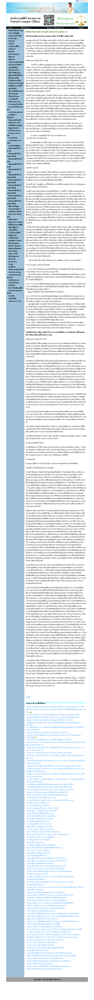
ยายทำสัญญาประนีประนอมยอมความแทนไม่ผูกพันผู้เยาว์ (47, 900)
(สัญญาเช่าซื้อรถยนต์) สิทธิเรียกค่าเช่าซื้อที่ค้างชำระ (45, 958)
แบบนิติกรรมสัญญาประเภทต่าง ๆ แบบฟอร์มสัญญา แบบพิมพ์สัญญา (50, 877)
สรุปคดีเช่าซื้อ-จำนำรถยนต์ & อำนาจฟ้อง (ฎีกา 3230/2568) (47, 732)
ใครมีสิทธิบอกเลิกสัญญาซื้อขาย (38, 821)
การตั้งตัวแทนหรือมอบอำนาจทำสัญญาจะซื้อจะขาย (45, 940)
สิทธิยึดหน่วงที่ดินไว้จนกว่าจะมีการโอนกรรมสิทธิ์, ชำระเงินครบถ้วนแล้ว (52, 937)
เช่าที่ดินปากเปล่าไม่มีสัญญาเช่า (38, 803)
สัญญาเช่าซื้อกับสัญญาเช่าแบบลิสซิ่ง (39, 963)
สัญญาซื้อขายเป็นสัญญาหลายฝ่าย (39, 853)
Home (11, 28)
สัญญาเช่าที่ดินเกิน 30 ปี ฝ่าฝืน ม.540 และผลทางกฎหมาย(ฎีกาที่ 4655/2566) (53, 717)
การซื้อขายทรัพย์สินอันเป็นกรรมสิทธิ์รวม (41, 845)
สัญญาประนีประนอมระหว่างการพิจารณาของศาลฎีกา (46, 869)
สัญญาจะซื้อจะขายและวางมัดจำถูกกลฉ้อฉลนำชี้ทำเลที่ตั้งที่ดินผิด (50, 903)
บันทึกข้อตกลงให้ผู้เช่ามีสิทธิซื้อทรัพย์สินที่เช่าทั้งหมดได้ (46, 898)
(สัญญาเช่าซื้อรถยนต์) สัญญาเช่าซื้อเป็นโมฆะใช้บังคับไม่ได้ (48, 792)
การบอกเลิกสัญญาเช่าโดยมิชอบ (38, 805)
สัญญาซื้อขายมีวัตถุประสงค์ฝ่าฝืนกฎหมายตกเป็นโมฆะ (46, 858)
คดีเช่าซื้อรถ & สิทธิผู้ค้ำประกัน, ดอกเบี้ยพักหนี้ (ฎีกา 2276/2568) (49, 740)
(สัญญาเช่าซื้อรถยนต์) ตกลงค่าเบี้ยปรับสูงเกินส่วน (44, 969)
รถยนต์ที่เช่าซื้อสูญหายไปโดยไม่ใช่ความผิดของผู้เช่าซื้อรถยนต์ (49, 787)
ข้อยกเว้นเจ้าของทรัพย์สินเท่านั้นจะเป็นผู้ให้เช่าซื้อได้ (45, 948)
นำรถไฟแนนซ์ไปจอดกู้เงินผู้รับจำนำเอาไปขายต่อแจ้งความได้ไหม (50, 882)
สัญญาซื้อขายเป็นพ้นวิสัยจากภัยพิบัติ (40, 863)
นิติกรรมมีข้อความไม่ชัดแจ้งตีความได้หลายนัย (43, 832)
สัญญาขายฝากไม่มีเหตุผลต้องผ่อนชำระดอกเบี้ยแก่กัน (46, 892)
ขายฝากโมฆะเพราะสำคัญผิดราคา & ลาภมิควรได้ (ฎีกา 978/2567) (50, 790)
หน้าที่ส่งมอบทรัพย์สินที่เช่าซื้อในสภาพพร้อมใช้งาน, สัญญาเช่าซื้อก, (50, 784)
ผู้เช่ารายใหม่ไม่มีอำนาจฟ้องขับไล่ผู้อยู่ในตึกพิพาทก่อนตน (47, 795)
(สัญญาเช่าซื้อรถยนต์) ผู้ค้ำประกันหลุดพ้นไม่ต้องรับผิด (46, 908)
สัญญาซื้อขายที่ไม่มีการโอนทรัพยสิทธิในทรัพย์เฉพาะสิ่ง (46, 866)
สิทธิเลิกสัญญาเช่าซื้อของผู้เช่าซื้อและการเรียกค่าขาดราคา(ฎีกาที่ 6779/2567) (54, 766)
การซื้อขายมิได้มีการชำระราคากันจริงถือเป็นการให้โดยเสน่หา (49, 932)
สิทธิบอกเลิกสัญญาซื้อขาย (36, 879)
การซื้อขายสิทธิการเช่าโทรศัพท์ (38, 840)
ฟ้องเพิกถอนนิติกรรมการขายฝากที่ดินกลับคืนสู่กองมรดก (47, 906)
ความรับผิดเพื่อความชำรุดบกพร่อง (39, 824)
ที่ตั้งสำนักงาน (26, 28)
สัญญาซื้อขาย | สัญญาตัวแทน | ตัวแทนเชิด (42, 811)
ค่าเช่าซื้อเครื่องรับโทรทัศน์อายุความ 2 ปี (41, 797)
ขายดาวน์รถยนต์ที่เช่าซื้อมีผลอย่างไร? (40, 945)
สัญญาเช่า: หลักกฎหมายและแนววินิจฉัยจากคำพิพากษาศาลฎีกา (49, 753)
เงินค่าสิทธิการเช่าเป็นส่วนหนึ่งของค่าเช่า (41, 911)
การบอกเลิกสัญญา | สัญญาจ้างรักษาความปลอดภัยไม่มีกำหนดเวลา (50, 800)
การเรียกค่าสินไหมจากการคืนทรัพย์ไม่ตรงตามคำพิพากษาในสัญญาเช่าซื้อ (53, 715)
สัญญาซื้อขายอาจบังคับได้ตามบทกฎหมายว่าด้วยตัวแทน (47, 861)
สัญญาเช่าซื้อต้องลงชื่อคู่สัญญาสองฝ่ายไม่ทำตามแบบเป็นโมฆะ (49, 961)
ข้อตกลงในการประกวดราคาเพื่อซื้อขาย (41, 837)
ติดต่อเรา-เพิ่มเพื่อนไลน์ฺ (55, 28)
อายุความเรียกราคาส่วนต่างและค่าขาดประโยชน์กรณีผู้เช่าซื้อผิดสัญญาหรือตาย (55, 887)
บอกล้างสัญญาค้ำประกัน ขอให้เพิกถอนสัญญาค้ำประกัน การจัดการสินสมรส (53, 934)
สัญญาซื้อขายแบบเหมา (35, 842)
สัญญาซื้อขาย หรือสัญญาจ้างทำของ (39, 826)
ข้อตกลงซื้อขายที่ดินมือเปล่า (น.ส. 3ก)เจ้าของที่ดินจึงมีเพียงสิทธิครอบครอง (53, 916)
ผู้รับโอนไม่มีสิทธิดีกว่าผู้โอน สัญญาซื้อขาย (42, 816)
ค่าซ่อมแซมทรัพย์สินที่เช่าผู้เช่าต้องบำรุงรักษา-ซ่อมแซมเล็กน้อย (49, 871)
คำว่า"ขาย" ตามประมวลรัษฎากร (38, 850)
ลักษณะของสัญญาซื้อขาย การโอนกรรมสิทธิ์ (42, 808)
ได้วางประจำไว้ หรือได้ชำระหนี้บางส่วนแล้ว (42, 942)
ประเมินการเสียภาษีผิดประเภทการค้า (40, 829)
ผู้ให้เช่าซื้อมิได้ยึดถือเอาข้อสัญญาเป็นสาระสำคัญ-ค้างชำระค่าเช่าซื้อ (51, 956)
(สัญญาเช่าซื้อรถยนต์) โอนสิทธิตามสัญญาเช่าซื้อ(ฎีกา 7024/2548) (50, 720)
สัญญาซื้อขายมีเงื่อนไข (35, 890)
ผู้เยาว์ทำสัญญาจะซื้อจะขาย (37, 855)
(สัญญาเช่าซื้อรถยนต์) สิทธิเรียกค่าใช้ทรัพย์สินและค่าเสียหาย (48, 966)
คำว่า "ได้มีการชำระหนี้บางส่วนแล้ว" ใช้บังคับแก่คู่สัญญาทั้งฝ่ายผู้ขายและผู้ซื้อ (54, 929)
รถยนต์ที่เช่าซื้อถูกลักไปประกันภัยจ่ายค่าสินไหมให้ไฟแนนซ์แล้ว (49, 953)
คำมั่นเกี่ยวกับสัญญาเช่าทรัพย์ (37, 874)
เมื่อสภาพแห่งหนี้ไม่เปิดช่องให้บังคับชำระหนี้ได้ (43, 924)
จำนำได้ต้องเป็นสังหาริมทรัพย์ (37, 950)
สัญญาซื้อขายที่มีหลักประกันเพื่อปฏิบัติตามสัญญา (44, 848)
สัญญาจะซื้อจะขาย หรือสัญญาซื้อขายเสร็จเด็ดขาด (45, 927)
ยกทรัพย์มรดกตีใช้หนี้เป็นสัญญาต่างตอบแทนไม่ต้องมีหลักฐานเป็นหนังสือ (52, 913)
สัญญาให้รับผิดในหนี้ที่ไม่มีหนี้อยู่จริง (40, 813)
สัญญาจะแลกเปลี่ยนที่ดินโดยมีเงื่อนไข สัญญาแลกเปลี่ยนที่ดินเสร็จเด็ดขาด (53, 921)
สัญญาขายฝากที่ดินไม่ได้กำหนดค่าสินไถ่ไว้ (42, 919)
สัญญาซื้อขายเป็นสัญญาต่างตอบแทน (40, 819)
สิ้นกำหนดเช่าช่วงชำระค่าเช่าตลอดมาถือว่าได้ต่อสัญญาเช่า (48, 834)
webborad (80, 28)
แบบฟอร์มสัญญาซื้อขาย (35, 884)
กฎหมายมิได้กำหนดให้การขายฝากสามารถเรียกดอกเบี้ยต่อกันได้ (50, 895)
